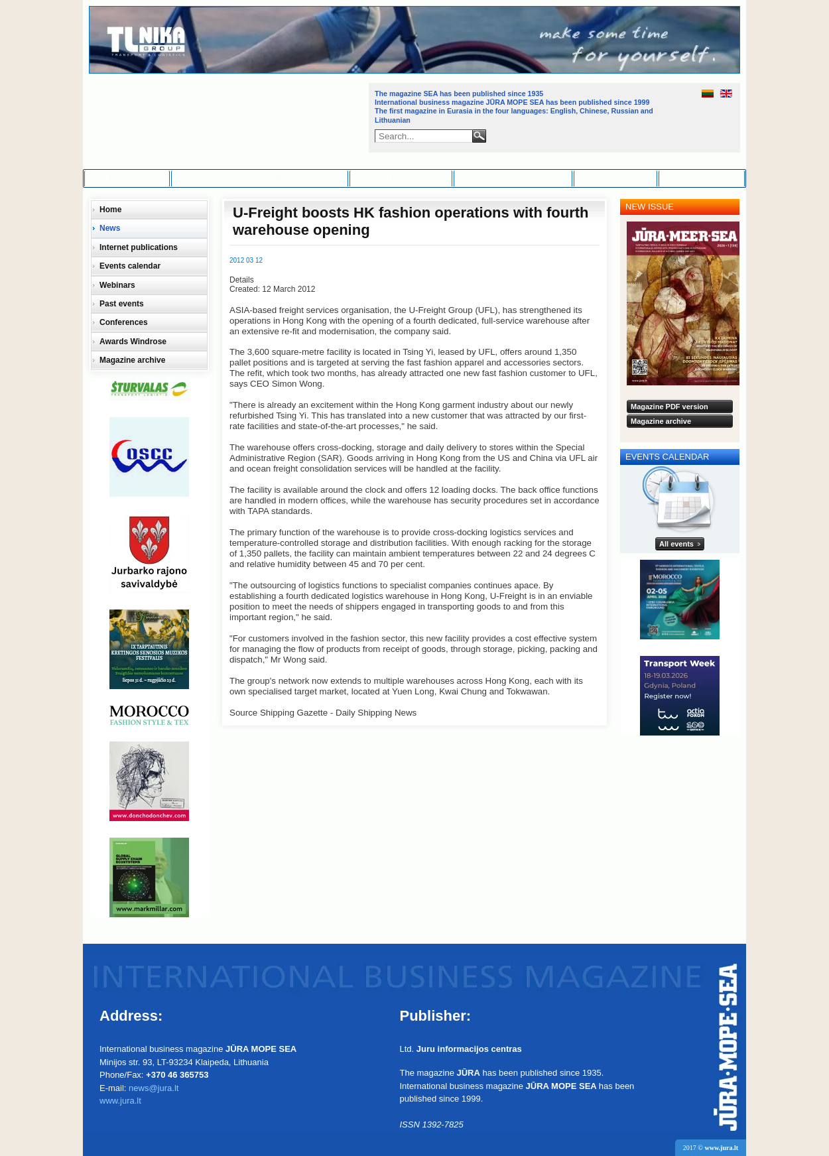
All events (676, 544)
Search (479, 136)
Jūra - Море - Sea (228, 116)
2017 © (710, 1147)
